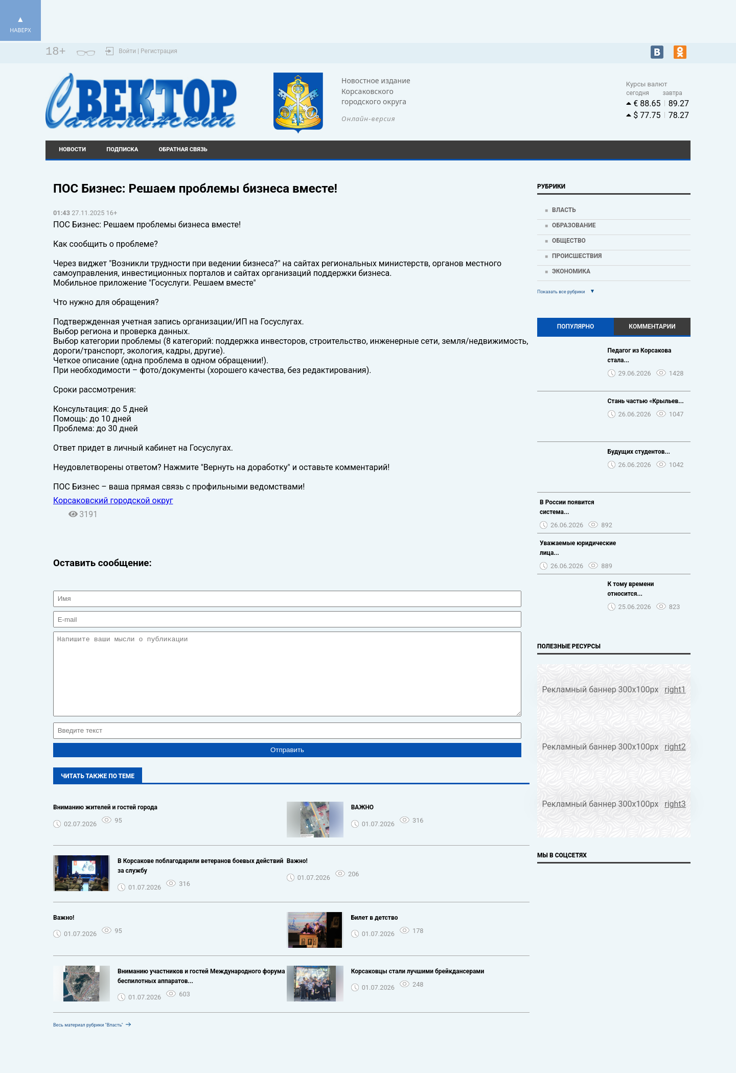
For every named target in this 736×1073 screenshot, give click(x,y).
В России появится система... (567, 507)
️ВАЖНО (362, 822)
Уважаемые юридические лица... (578, 548)
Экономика (571, 271)
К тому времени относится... (631, 588)
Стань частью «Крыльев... (646, 401)
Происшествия (577, 256)
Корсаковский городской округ (113, 500)
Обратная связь (183, 149)
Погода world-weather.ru (518, 96)
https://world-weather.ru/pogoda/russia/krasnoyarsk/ (518, 105)
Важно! (297, 876)
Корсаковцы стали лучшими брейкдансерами (418, 986)
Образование (574, 225)
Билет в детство (374, 933)
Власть (564, 210)
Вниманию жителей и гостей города (105, 822)
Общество (569, 240)
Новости (72, 149)
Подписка (122, 149)
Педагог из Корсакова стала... (640, 355)
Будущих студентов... (639, 451)
